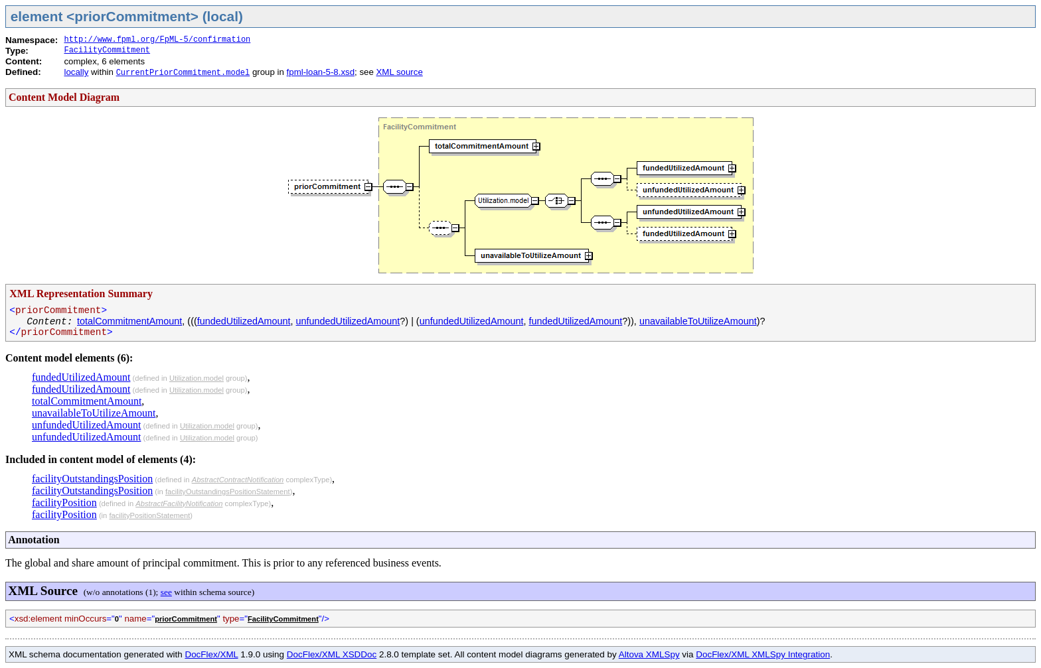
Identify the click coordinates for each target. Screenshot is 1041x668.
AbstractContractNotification (238, 480)
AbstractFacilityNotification (178, 503)
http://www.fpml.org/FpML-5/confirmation (157, 39)
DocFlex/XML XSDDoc (331, 654)
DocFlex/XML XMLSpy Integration (763, 654)
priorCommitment (186, 619)
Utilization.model (196, 378)
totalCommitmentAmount (129, 321)
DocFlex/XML (211, 654)
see (166, 592)
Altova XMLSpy (649, 654)
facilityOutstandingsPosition (92, 478)
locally (76, 72)
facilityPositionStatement (149, 515)
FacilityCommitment (107, 50)
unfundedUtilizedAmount (348, 321)
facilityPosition (64, 502)
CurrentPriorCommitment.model (183, 73)
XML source (399, 72)
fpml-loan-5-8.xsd (321, 72)
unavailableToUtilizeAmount (698, 321)
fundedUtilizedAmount (244, 321)
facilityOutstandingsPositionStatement (227, 492)
